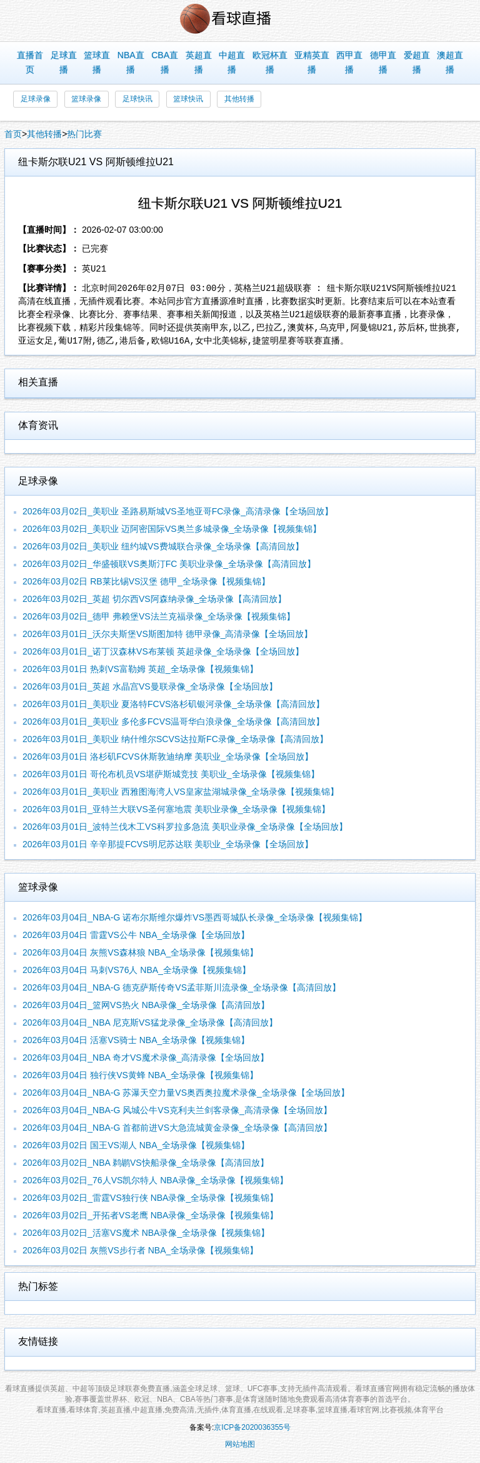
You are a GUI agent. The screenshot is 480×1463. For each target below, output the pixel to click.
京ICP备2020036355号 (252, 1427)
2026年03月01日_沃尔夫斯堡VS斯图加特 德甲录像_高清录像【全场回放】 (167, 634)
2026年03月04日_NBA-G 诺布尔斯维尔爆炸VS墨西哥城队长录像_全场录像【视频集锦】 (194, 917)
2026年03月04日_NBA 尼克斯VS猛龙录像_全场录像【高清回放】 (150, 1022)
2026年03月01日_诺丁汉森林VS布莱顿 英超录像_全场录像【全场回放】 (163, 651)
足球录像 (36, 98)
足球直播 (64, 62)
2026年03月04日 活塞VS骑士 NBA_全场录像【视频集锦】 (135, 1040)
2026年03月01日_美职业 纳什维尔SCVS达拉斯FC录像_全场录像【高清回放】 (175, 739)
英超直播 (199, 62)
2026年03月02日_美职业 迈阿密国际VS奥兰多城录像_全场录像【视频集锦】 (171, 529)
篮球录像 (86, 98)
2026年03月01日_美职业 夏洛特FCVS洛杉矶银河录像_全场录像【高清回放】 (173, 704)
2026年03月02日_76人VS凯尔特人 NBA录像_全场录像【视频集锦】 (155, 1180)
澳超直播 (450, 62)
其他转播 (239, 98)
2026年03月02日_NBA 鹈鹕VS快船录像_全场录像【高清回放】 (145, 1163)
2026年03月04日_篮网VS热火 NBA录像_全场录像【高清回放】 (145, 1005)
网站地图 (240, 1444)
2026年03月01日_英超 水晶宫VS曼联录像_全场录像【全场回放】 (150, 686)
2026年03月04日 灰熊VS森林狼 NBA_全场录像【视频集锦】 (140, 952)
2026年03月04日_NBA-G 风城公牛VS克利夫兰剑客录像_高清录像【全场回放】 (177, 1110)
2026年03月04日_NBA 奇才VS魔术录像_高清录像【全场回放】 (145, 1058)
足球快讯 (137, 98)
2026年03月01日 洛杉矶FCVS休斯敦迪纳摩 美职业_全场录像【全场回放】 (167, 757)
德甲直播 (383, 62)
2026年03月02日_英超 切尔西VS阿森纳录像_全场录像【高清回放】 (154, 599)
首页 (13, 134)
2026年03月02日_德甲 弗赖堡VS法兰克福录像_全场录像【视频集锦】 (158, 616)
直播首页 (30, 62)
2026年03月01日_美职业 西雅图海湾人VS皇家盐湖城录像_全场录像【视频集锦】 (180, 792)
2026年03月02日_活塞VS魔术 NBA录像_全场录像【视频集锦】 (145, 1233)
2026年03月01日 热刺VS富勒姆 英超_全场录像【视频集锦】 (140, 669)
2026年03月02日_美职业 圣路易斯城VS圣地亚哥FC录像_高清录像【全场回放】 (177, 511)
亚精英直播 (311, 62)
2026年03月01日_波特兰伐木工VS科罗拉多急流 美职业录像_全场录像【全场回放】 (185, 827)
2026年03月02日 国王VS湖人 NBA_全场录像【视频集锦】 (135, 1145)
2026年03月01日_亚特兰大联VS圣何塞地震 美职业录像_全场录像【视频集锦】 (176, 809)
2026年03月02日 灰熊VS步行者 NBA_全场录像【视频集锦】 (140, 1250)
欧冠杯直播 (270, 62)
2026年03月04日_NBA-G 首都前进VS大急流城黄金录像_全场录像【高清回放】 (177, 1128)
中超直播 (232, 62)
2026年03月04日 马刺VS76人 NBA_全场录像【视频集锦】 (136, 970)
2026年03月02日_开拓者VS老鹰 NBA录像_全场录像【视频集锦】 (150, 1215)
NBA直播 (131, 62)
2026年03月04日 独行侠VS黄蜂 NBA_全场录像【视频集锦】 (140, 1075)
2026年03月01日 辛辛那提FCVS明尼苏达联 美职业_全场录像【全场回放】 (167, 844)
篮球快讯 (188, 98)
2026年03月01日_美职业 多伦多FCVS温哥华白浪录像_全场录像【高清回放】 (173, 721)
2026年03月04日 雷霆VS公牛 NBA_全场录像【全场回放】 (135, 935)
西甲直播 (349, 62)
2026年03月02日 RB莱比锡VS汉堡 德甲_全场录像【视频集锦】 (146, 581)
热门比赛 (84, 134)
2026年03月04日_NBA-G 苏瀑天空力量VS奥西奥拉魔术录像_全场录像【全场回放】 (185, 1093)
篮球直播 (97, 62)
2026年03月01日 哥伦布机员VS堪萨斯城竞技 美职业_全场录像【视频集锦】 (170, 774)
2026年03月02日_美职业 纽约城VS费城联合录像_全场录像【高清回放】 (163, 546)
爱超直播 (417, 62)
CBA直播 (164, 62)
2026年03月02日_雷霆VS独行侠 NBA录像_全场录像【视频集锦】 (150, 1198)
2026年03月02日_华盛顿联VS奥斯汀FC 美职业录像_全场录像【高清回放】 (169, 564)
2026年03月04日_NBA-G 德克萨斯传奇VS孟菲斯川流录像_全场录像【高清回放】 (181, 987)
